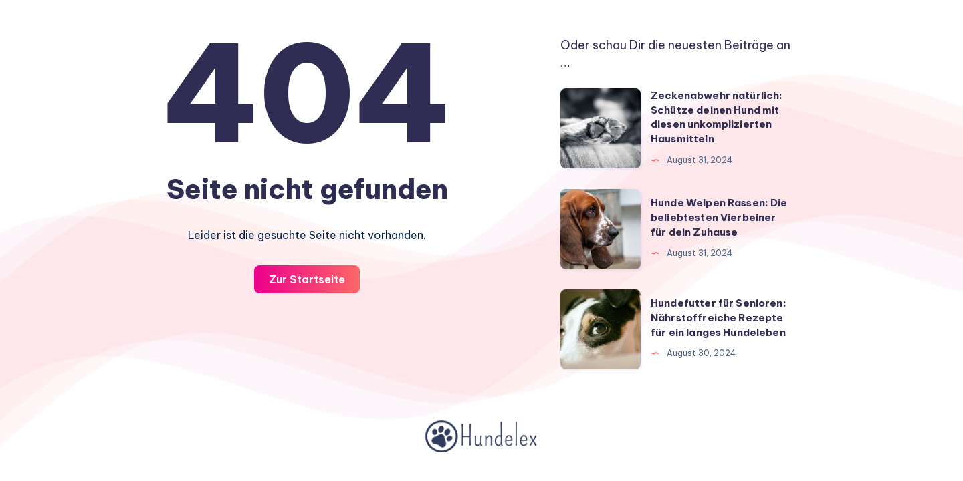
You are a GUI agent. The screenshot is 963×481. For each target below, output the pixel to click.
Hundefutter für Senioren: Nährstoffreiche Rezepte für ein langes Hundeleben (718, 318)
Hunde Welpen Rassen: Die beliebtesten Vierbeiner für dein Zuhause (719, 217)
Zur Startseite (307, 279)
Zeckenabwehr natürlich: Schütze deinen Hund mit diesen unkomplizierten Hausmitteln (716, 117)
